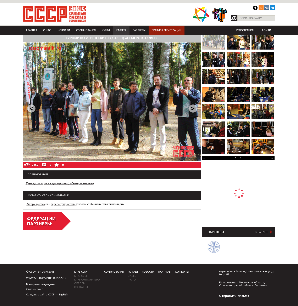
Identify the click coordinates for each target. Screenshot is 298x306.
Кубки (106, 30)
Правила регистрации (166, 30)
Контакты (81, 287)
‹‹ (204, 157)
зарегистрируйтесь (63, 204)
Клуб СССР (80, 271)
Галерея (121, 30)
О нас (47, 30)
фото (132, 279)
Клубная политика (87, 279)
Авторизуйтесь (36, 204)
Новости (64, 30)
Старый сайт (34, 289)
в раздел (261, 232)
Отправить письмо (234, 296)
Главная (31, 30)
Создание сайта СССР (40, 294)
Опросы (79, 283)
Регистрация (245, 30)
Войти (266, 30)
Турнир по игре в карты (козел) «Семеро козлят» (60, 183)
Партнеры (139, 30)
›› (272, 157)
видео (132, 276)
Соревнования (86, 30)
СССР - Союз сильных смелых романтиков (54, 13)
